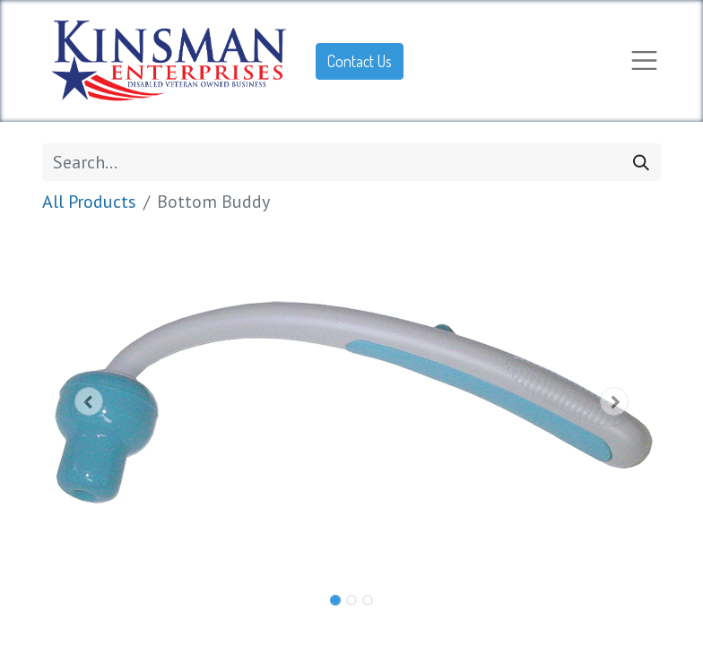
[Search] (641, 162)
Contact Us (359, 61)
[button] (88, 401)
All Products (89, 201)
